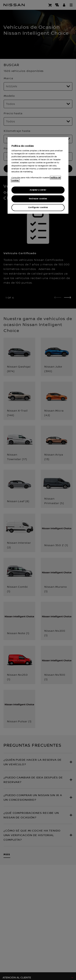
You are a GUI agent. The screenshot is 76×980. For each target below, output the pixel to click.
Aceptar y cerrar (38, 190)
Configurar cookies (38, 207)
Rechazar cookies (38, 199)
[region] (38, 175)
